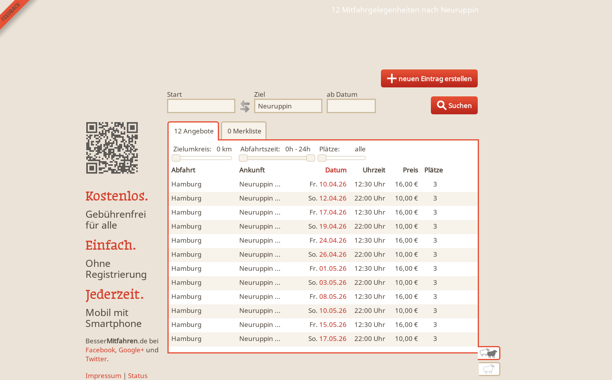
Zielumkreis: (192, 148)
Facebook (100, 349)
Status (138, 375)
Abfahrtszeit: (260, 148)
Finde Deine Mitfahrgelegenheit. (306, 39)
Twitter (96, 358)
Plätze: (329, 148)
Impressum (103, 375)
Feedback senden (19, 19)
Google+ (131, 349)
